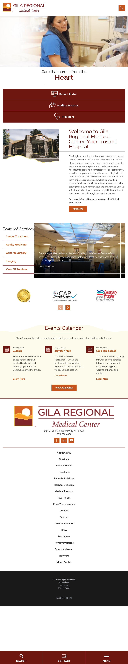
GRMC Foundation (64, 523)
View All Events (64, 387)
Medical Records (64, 491)
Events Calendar (64, 549)
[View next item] (67, 307)
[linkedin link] (64, 440)
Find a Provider (64, 465)
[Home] (24, 8)
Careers (64, 517)
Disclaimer (64, 536)
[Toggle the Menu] (106, 657)
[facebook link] (56, 440)
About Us (80, 208)
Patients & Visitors (64, 478)
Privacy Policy (64, 588)
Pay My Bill (64, 498)
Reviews (64, 555)
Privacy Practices (64, 542)
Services (64, 459)
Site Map (63, 585)
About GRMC (64, 452)
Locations (64, 472)
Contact (64, 510)
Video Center (64, 562)
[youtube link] (71, 440)
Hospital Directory (64, 485)
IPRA (64, 530)
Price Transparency (64, 504)
